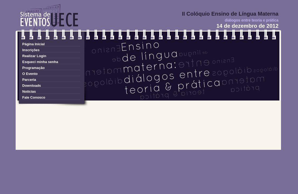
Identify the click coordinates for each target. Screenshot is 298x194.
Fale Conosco (33, 97)
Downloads (31, 86)
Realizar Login (34, 56)
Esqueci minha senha (40, 62)
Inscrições (31, 50)
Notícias (29, 91)
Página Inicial (33, 44)
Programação (33, 68)
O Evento (30, 74)
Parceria (29, 80)
